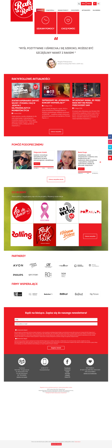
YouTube (67, 423)
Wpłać (89, 3)
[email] (56, 373)
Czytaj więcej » (77, 441)
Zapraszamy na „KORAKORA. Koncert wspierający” (56, 150)
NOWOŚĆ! (40, 10)
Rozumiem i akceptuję (56, 444)
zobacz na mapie (22, 426)
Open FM (67, 426)
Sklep (83, 3)
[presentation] (12, 55)
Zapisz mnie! (56, 397)
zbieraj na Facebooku (90, 423)
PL (95, 3)
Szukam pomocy (63, 10)
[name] (56, 369)
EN (98, 3)
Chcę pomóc (75, 10)
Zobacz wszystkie (56, 181)
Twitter (67, 421)
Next (100, 211)
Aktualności (86, 10)
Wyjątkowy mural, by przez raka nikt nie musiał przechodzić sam (86, 152)
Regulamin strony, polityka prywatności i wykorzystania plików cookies (56, 436)
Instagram (67, 419)
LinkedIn (67, 424)
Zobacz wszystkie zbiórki (56, 229)
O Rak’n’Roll (51, 10)
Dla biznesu (96, 10)
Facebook (67, 417)
